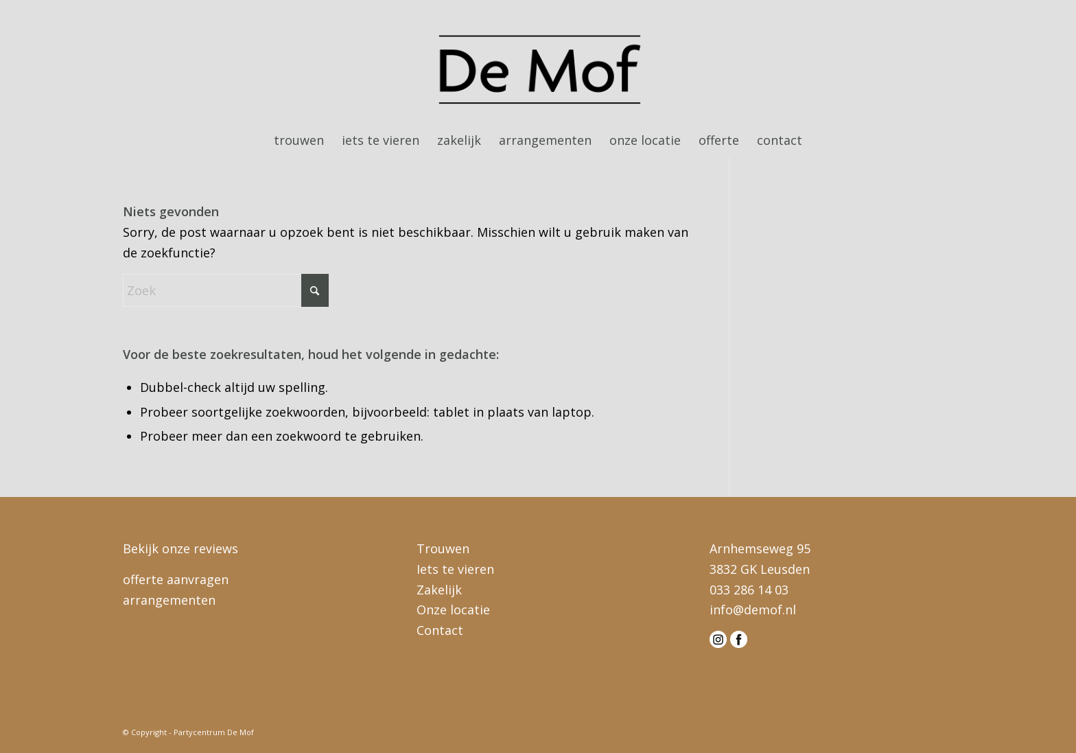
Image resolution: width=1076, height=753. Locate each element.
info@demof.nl (753, 609)
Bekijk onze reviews (180, 548)
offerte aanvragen (176, 579)
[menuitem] (299, 140)
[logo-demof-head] (538, 71)
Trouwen (443, 548)
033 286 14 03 (749, 589)
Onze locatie (453, 609)
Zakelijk (439, 589)
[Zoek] (226, 290)
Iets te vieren (455, 569)
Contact (440, 630)
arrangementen (169, 600)
